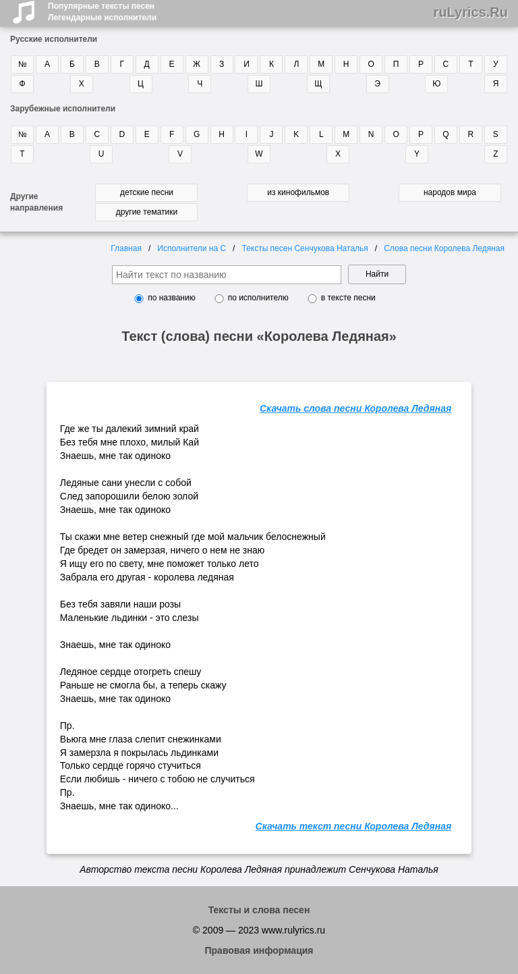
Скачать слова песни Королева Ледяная (355, 408)
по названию (171, 297)
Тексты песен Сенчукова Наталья (304, 248)
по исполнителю (258, 297)
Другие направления (36, 202)
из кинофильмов (298, 192)
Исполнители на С (191, 248)
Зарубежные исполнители (62, 108)
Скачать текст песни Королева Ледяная (354, 826)
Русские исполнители (53, 39)
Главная (126, 248)
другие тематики (146, 212)
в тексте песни (348, 297)
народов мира (450, 192)
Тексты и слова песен (259, 909)
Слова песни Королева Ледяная (444, 248)
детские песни (146, 192)
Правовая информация (258, 950)
